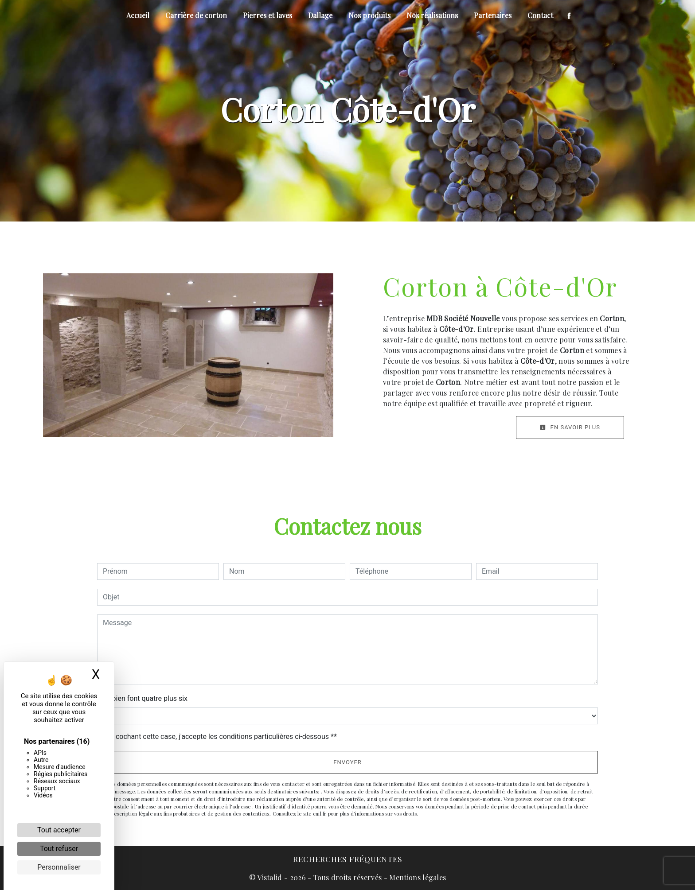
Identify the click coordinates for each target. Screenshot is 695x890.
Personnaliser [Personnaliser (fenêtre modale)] (59, 867)
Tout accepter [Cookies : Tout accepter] (59, 830)
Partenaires (492, 15)
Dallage (320, 15)
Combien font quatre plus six (142, 698)
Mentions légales (416, 877)
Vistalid (269, 877)
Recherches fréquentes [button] (347, 859)
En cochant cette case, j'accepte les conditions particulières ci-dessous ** (221, 736)
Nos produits (369, 15)
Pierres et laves (267, 15)
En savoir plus (570, 427)
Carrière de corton (196, 15)
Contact (540, 15)
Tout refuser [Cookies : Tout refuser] (59, 848)
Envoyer (347, 762)
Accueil (137, 15)
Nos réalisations (432, 15)
